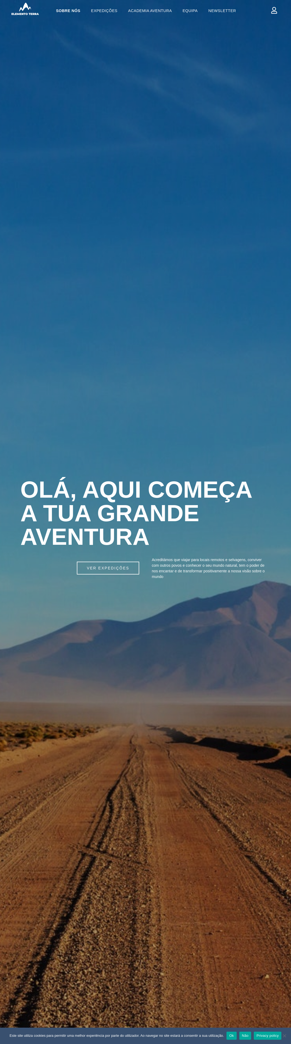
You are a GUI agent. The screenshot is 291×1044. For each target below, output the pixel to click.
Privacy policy (267, 1036)
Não (245, 1036)
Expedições (104, 11)
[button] (108, 568)
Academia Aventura (150, 11)
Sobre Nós (68, 11)
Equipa (190, 11)
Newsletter (222, 11)
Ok (231, 1036)
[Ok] (284, 1035)
